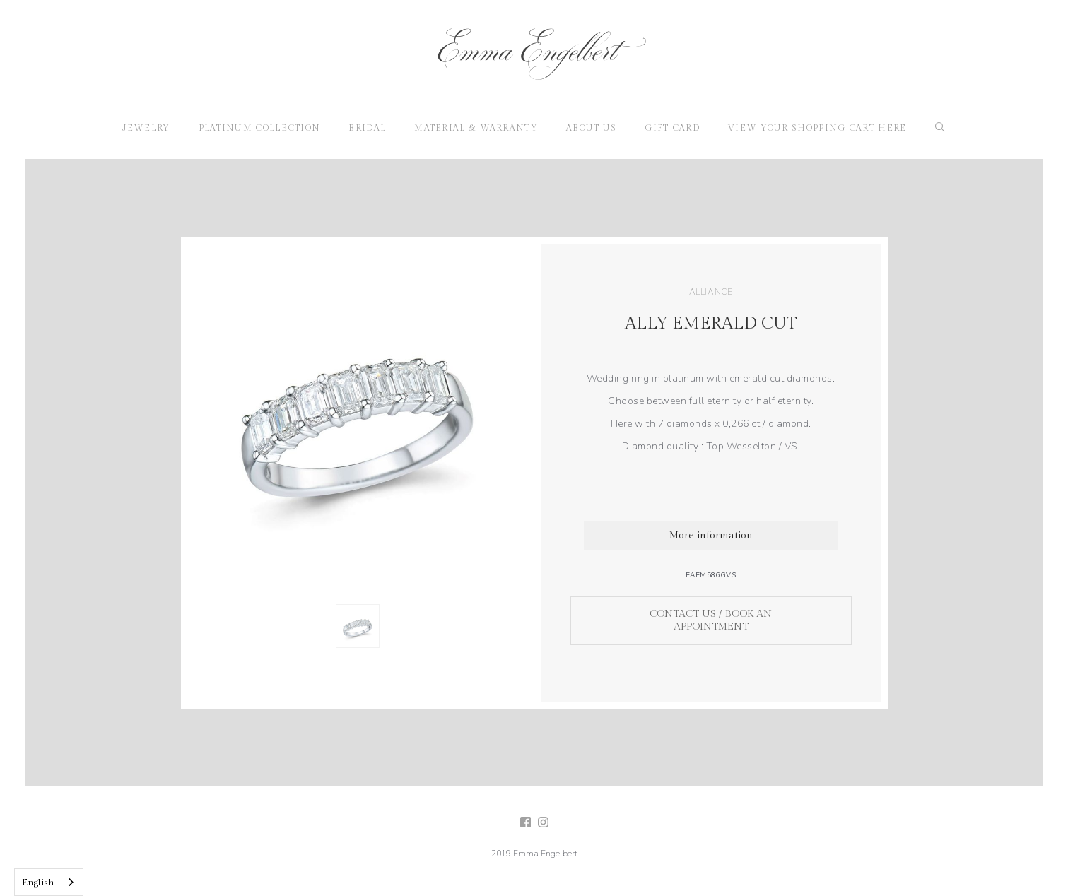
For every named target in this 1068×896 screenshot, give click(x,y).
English (38, 882)
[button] (146, 127)
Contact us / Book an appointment (711, 620)
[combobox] (48, 882)
